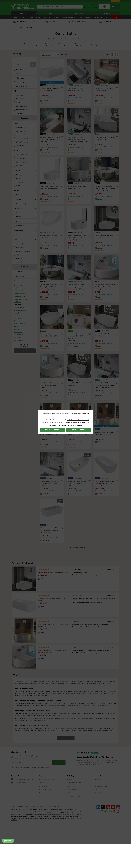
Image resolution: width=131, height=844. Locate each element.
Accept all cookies (78, 430)
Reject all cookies (52, 430)
